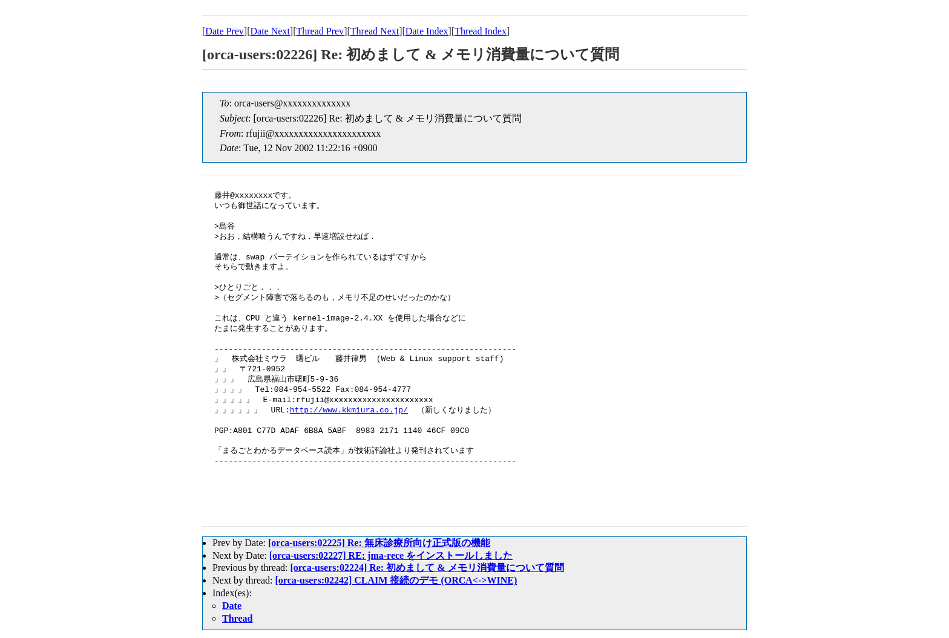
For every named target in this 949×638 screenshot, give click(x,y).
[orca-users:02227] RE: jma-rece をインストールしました (391, 555)
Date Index (427, 31)
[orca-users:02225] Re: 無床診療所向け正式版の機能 (379, 543)
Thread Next (374, 31)
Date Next (270, 31)
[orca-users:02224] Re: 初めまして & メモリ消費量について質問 (426, 567)
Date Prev (224, 31)
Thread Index (481, 31)
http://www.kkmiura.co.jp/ (349, 410)
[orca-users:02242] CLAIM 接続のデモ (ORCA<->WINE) (396, 580)
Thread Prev (320, 31)
